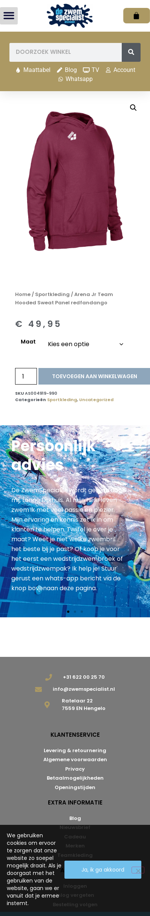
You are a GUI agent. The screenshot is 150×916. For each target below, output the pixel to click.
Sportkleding (52, 294)
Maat (28, 341)
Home (23, 294)
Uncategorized (96, 400)
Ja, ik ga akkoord (102, 869)
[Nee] (138, 870)
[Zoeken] (131, 52)
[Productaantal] (26, 376)
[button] (9, 16)
